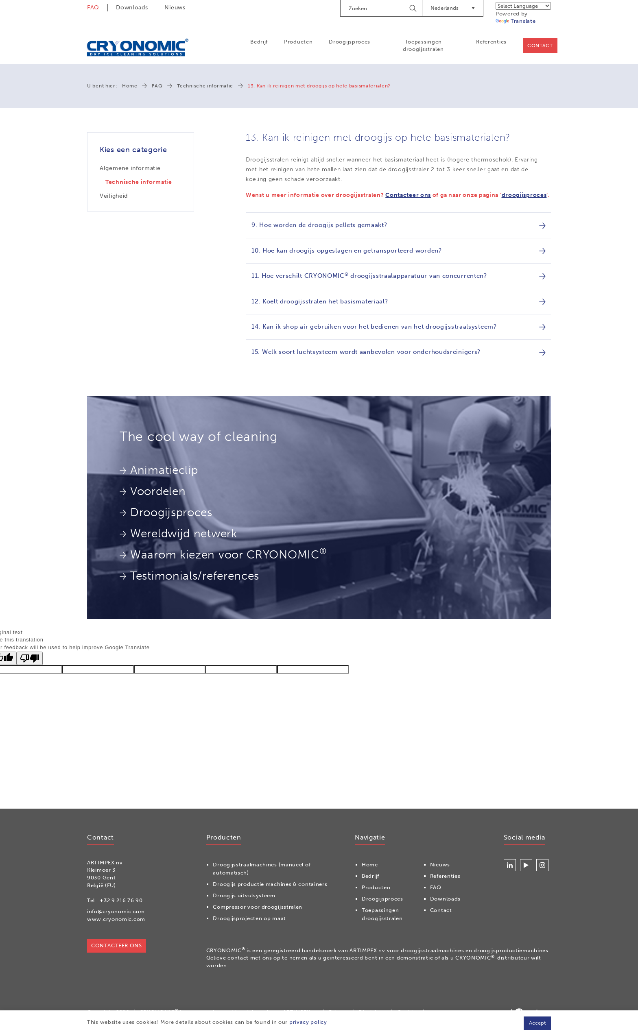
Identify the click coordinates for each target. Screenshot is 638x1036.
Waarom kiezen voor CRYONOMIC (223, 554)
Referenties (491, 42)
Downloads (132, 7)
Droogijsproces (349, 42)
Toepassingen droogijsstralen (423, 45)
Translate (515, 21)
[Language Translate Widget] (523, 6)
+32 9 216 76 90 (121, 900)
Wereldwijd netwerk (178, 533)
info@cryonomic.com (116, 911)
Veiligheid (114, 195)
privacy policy (308, 1022)
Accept (537, 1023)
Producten (298, 42)
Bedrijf (258, 42)
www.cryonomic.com (116, 919)
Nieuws (174, 7)
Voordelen (153, 491)
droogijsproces (524, 195)
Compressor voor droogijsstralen (257, 907)
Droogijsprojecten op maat (249, 918)
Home (129, 86)
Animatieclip (159, 470)
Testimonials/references (189, 575)
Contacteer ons (408, 195)
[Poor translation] (30, 658)
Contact (540, 45)
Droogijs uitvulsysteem (244, 895)
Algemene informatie (130, 168)
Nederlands (452, 8)
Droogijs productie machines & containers (270, 884)
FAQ (93, 7)
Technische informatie (205, 86)
